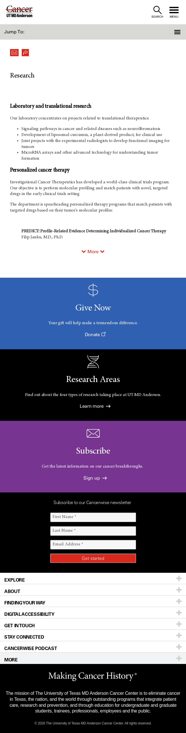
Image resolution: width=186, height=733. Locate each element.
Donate (95, 334)
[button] (172, 32)
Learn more (95, 406)
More (93, 251)
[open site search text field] (157, 12)
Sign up (95, 478)
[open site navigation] (174, 12)
